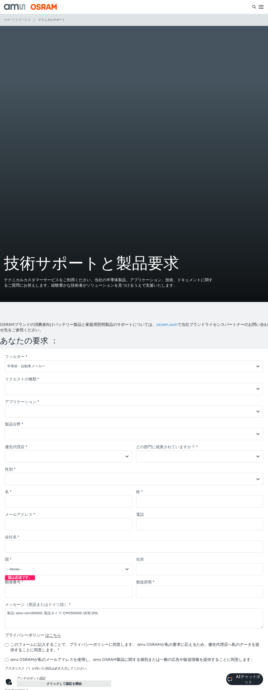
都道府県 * (145, 581)
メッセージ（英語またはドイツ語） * (37, 604)
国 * (8, 559)
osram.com (166, 324)
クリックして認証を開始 (64, 684)
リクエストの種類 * (22, 378)
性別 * (10, 469)
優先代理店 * (16, 446)
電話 (140, 514)
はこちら (53, 635)
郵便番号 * (14, 581)
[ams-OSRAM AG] (30, 7)
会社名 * (12, 536)
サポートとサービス (17, 19)
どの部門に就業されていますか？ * (167, 446)
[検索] (254, 7)
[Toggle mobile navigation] (261, 7)
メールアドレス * (20, 514)
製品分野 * (14, 424)
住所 (140, 559)
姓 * (139, 491)
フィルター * (16, 356)
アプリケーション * (22, 401)
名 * (8, 491)
